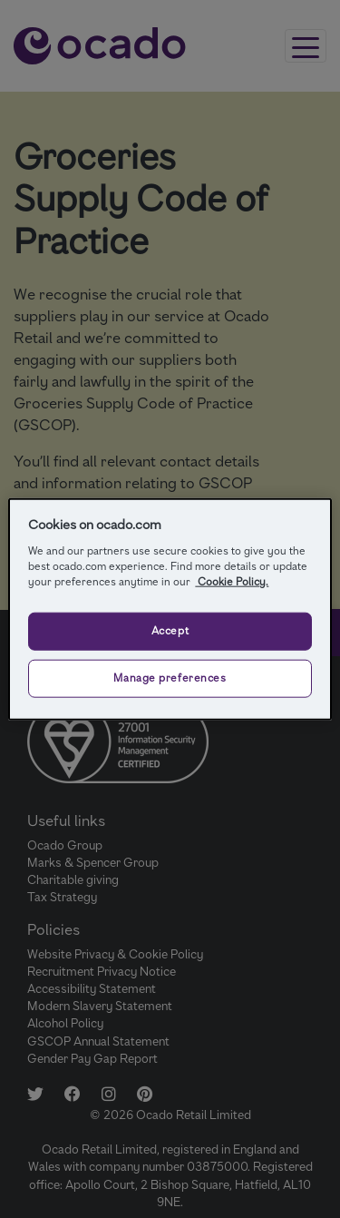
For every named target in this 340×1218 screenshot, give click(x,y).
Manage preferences (169, 677)
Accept (170, 630)
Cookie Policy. (231, 581)
